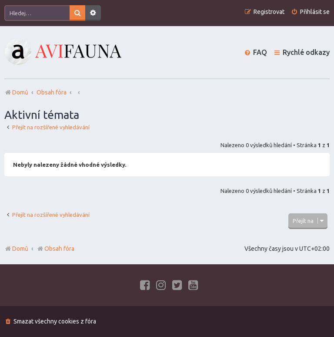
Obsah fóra (55, 248)
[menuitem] (310, 12)
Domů (20, 248)
